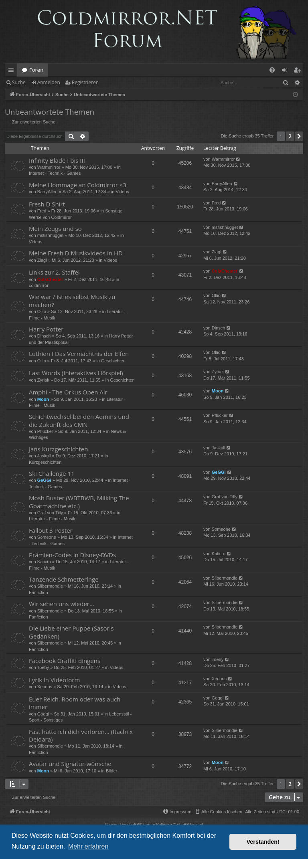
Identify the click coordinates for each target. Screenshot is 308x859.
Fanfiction (38, 592)
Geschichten (113, 360)
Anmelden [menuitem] (287, 71)
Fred (42, 210)
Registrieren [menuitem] (298, 71)
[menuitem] (272, 70)
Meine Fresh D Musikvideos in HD (76, 253)
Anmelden (48, 82)
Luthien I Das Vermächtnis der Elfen (79, 354)
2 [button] (290, 136)
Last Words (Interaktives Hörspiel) (76, 373)
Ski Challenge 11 (52, 473)
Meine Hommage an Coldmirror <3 (77, 185)
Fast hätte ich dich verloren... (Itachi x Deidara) (81, 735)
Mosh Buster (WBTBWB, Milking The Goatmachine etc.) (79, 501)
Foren (36, 69)
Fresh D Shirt (47, 204)
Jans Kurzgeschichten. (59, 449)
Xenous (44, 686)
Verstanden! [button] (263, 842)
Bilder (111, 770)
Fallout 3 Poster (51, 530)
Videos (122, 191)
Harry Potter (46, 329)
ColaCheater (50, 279)
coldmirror (39, 285)
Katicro (44, 561)
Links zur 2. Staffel (54, 272)
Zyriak (43, 380)
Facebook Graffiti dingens (64, 661)
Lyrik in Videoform (54, 680)
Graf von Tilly (50, 512)
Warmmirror (49, 167)
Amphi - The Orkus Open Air (68, 392)
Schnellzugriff (12, 71)
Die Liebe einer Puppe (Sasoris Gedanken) (71, 632)
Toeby (43, 667)
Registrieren (85, 82)
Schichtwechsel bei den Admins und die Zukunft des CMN (79, 420)
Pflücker (45, 431)
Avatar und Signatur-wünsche (70, 764)
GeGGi (44, 480)
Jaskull (44, 455)
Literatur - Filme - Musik (52, 518)
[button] (299, 136)
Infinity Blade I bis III (57, 160)
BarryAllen (47, 191)
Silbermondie (50, 586)
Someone (46, 537)
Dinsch (44, 335)
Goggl (43, 713)
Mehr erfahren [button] (88, 846)
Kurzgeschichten (45, 462)
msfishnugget (50, 235)
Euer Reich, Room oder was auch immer (74, 703)
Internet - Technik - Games (55, 173)
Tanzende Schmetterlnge (64, 579)
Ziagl (42, 260)
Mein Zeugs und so (55, 228)
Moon (43, 399)
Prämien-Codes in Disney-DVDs (72, 555)
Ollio (41, 311)
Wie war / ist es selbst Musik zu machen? (72, 300)
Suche (19, 82)
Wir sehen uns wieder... (61, 604)
